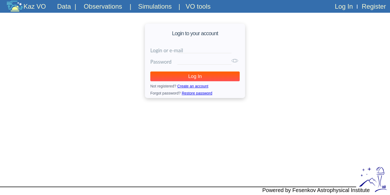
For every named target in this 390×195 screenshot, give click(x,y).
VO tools (198, 6)
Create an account (192, 86)
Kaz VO (35, 6)
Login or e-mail (166, 50)
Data (64, 6)
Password (160, 62)
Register (374, 6)
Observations (103, 6)
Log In (344, 6)
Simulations (155, 6)
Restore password (197, 93)
